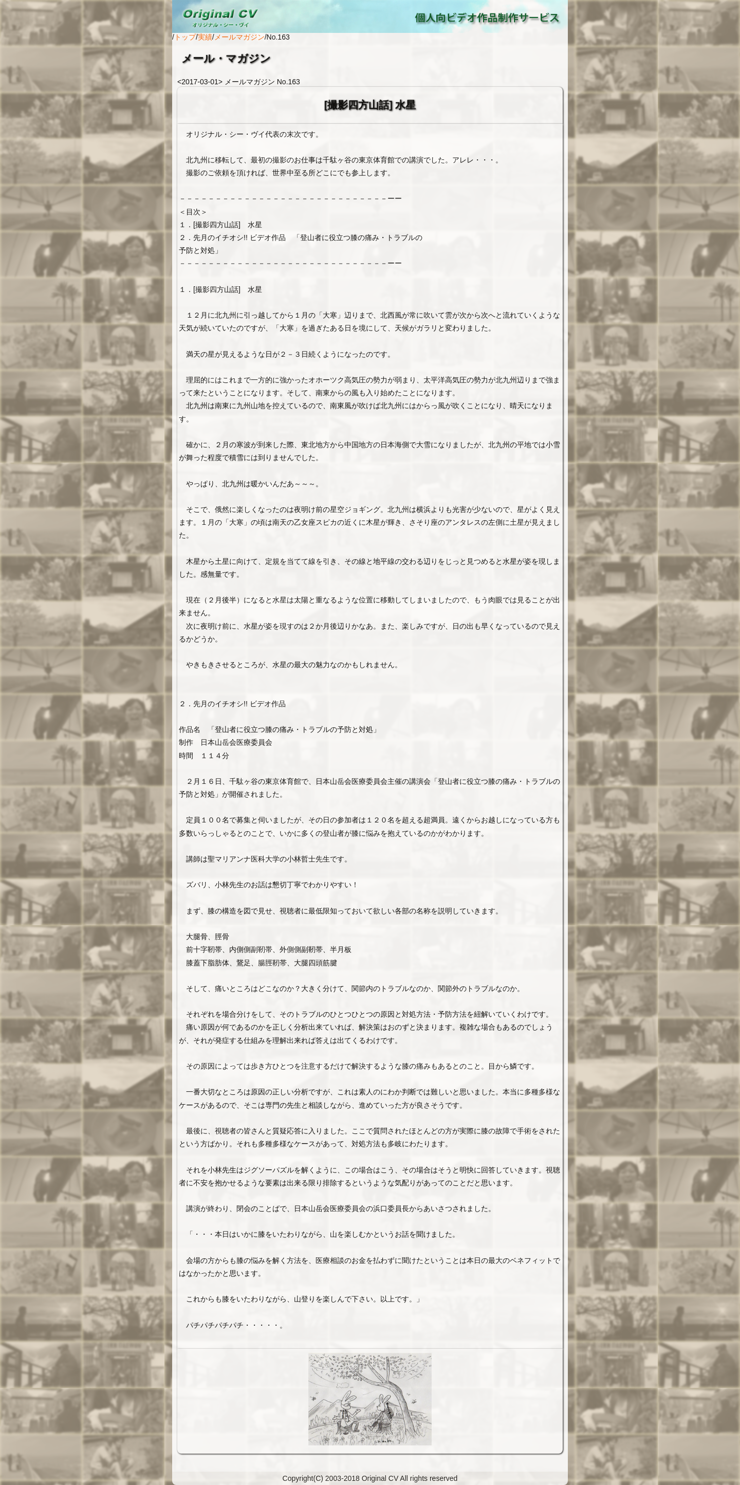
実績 (205, 37)
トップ (185, 37)
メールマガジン (239, 37)
